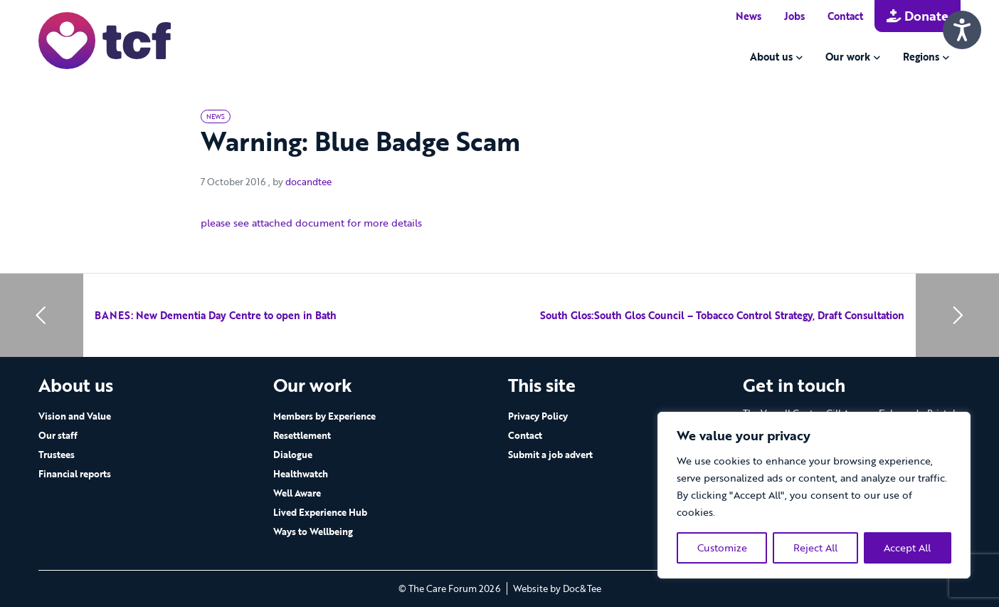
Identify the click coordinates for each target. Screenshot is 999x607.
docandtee (308, 181)
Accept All (907, 547)
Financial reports (74, 473)
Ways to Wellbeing (313, 531)
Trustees (56, 454)
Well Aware (297, 493)
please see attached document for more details (311, 222)
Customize (722, 547)
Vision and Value (74, 416)
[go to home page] (104, 39)
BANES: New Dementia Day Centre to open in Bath (216, 315)
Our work (847, 56)
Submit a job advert (550, 454)
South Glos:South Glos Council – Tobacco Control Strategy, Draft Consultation (722, 315)
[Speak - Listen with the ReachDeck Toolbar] (962, 30)
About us (771, 56)
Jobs (794, 16)
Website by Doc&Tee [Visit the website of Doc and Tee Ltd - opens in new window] (557, 588)
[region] (814, 495)
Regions (921, 56)
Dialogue (292, 454)
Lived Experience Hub (320, 512)
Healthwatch (300, 473)
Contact (845, 16)
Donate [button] (917, 15)
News (748, 16)
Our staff (58, 435)
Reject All (815, 547)
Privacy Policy (538, 416)
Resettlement (302, 435)
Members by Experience (324, 416)
